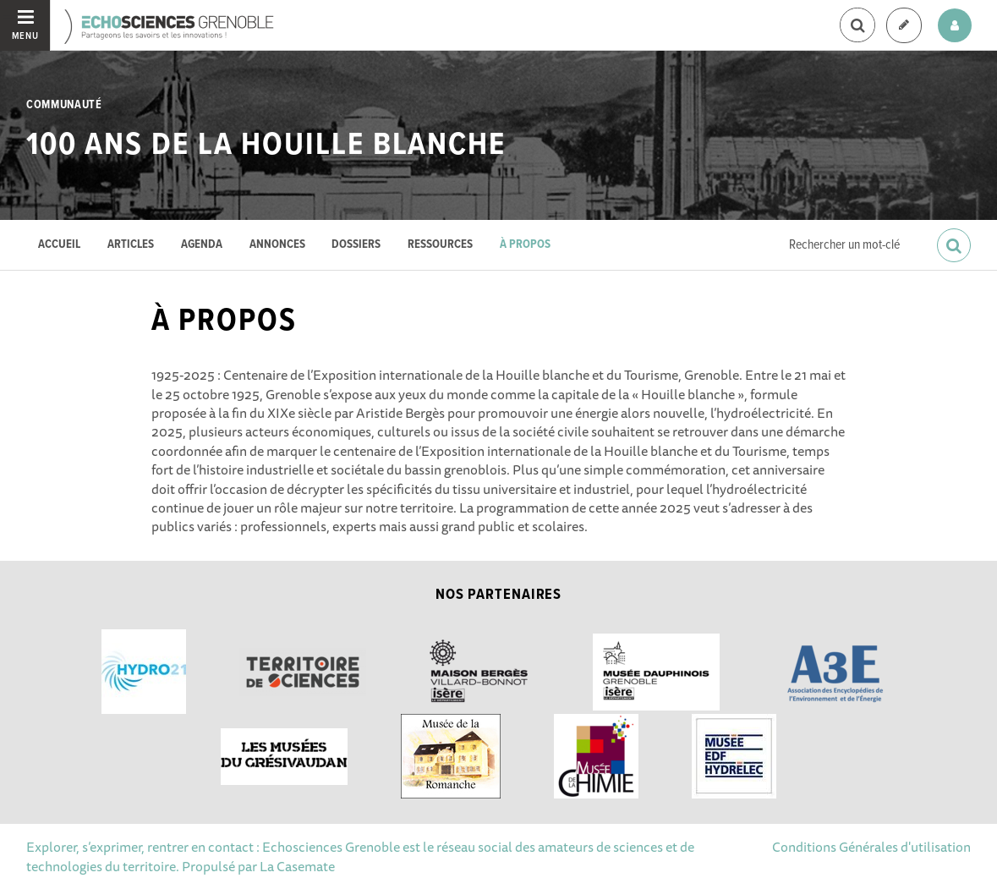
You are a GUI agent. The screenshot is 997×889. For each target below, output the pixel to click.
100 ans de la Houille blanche (266, 145)
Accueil (59, 245)
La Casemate (297, 866)
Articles (130, 245)
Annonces (277, 245)
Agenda (201, 245)
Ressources (440, 245)
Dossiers (356, 245)
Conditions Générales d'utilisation (871, 847)
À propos (525, 245)
